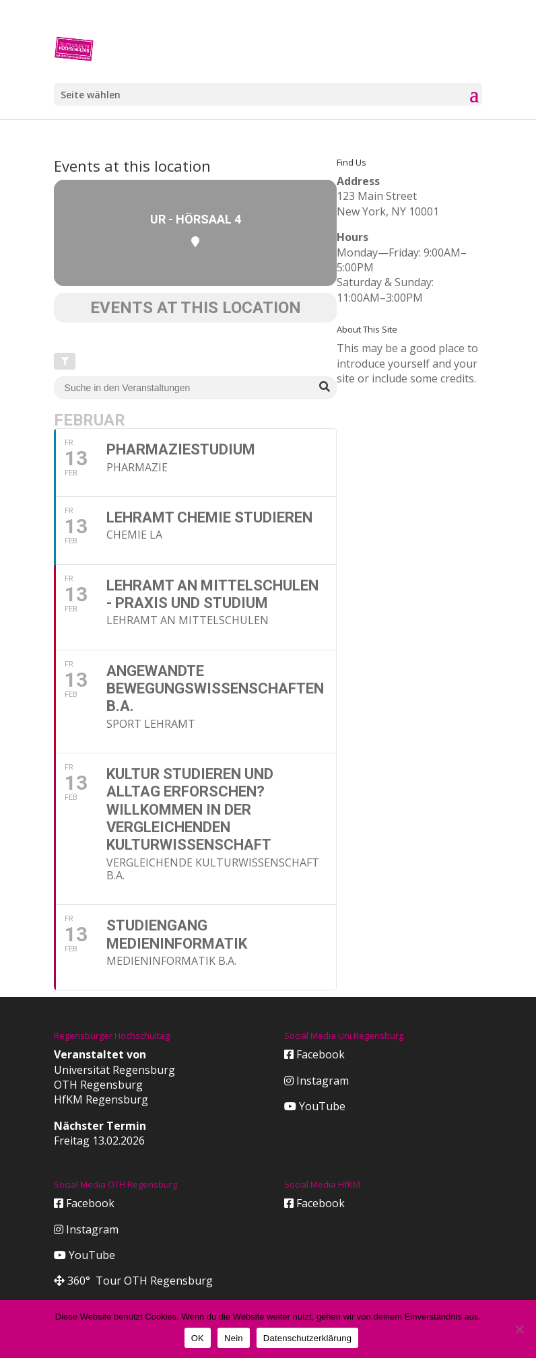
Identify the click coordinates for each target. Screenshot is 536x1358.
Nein (233, 1338)
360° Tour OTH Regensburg (133, 1280)
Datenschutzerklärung (307, 1338)
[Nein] (519, 1329)
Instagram (316, 1080)
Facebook (314, 1054)
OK (197, 1338)
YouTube (314, 1106)
